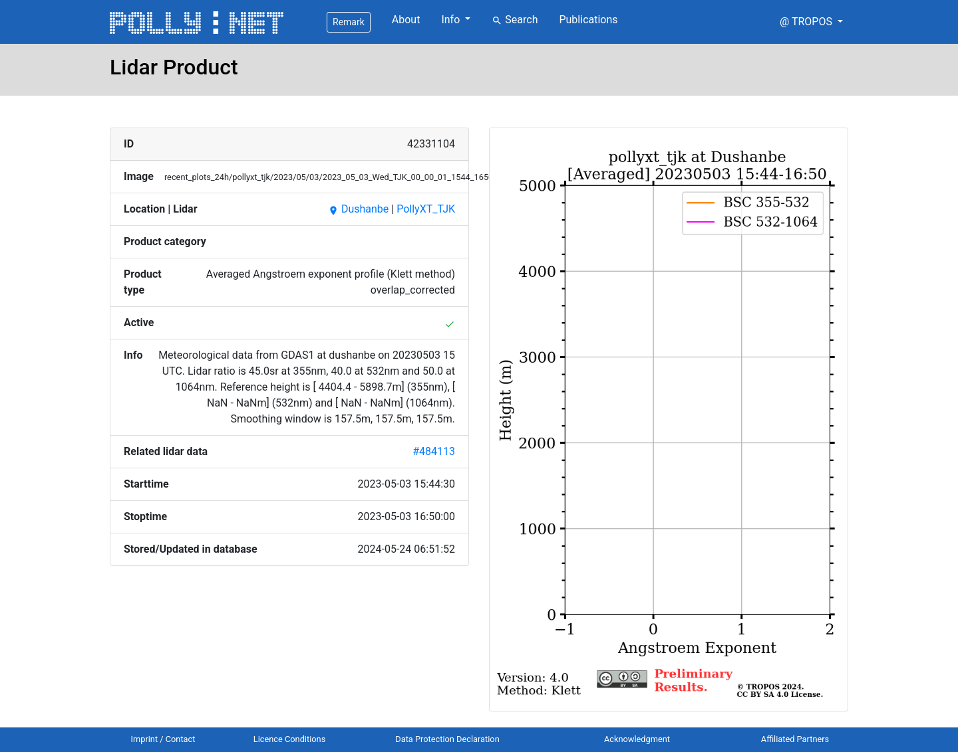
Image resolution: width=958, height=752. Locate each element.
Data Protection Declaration (447, 739)
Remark (349, 22)
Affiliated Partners (795, 739)
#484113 (433, 451)
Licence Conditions (289, 739)
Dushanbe (358, 209)
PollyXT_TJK (426, 209)
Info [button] (451, 19)
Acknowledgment (637, 739)
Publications (588, 19)
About (406, 19)
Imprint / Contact (163, 739)
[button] (811, 22)
